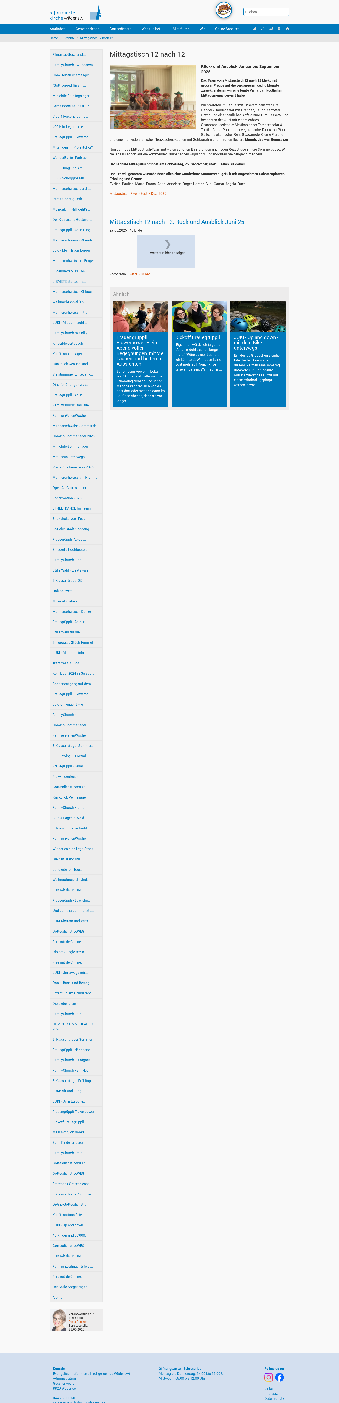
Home (54, 38)
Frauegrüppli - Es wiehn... (72, 900)
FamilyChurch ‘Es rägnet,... (73, 1060)
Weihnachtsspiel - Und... (71, 879)
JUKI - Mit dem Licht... (70, 322)
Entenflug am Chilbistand (72, 993)
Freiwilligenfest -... (66, 776)
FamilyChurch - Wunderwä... (74, 64)
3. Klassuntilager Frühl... (71, 828)
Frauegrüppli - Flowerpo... (72, 137)
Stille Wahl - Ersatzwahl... (72, 570)
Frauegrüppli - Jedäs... (69, 766)
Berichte (69, 38)
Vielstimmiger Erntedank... (73, 374)
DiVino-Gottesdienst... (69, 1204)
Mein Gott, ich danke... (70, 1132)
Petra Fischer (78, 1322)
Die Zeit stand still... (68, 859)
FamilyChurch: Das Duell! (72, 405)
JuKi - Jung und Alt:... (69, 168)
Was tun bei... (152, 28)
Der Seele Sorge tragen (70, 1287)
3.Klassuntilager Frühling (72, 1080)
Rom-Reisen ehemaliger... (72, 75)
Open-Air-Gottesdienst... (71, 487)
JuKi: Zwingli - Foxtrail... (71, 756)
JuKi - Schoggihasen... (70, 178)
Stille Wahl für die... (67, 632)
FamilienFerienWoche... (70, 838)
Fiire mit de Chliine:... (68, 941)
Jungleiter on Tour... (68, 869)
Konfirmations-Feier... (69, 1214)
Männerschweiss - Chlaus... (73, 291)
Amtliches (57, 28)
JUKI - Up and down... (69, 1225)
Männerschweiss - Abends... (74, 240)
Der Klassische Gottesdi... (72, 219)
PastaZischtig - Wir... (68, 199)
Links (268, 1388)
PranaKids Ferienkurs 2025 (73, 467)
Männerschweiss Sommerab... (76, 425)
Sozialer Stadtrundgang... (72, 529)
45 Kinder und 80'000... (70, 1235)
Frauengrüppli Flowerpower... (74, 1111)
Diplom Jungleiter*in (68, 951)
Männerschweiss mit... (70, 312)
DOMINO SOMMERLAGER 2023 (73, 1026)
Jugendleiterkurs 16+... (70, 271)
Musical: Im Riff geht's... (71, 209)
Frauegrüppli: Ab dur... (69, 539)
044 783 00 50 (64, 1398)
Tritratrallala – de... (67, 663)
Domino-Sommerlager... (70, 725)
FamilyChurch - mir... (68, 1153)
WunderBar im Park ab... (71, 157)
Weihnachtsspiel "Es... (69, 302)
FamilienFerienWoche (69, 415)
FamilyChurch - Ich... (68, 560)
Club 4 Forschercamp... (70, 116)
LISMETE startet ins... (69, 281)
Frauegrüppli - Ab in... (69, 395)
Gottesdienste (120, 28)
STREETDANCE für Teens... (73, 508)
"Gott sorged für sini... (69, 85)
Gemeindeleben (87, 28)
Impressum (273, 1393)
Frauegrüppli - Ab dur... (70, 621)
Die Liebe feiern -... (66, 1003)
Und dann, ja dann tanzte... (73, 910)
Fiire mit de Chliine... (68, 890)
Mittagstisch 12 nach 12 (96, 38)
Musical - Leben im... (68, 601)
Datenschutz (274, 1398)
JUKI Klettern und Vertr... (71, 921)
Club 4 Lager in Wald (68, 817)
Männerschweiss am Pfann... (75, 477)
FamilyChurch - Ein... (68, 1014)
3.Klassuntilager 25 (67, 580)
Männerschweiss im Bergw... (74, 260)
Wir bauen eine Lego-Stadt (73, 848)
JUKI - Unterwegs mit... (70, 972)
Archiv (57, 1297)
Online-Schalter (227, 28)
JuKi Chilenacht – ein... (70, 704)
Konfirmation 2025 (67, 498)
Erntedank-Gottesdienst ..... (73, 1183)
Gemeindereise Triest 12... (72, 106)
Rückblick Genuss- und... (71, 363)
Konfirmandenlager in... (70, 353)
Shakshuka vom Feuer (69, 518)
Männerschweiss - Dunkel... (73, 611)
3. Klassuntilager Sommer (72, 1039)
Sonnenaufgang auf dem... (73, 683)
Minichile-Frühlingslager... (72, 95)
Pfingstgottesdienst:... (70, 54)
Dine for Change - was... (71, 384)
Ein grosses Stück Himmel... (74, 642)
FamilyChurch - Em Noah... (73, 1070)
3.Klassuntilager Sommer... (73, 745)
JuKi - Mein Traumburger (71, 250)
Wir (202, 28)
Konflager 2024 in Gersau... (73, 673)
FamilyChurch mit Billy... (71, 333)
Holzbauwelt (62, 590)
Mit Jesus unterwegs (69, 456)
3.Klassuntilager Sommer (72, 1194)
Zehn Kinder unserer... (69, 1142)
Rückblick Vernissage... (70, 797)
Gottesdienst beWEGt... (70, 787)
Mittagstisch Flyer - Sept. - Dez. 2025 (138, 193)
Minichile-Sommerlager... (71, 446)
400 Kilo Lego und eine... (71, 126)
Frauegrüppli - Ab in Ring (71, 229)
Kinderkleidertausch (68, 343)
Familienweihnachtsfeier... (73, 1266)
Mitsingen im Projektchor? (73, 147)
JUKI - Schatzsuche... (69, 1101)
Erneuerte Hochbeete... (70, 549)
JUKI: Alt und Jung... (68, 1090)
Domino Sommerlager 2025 (74, 436)
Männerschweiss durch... (72, 188)
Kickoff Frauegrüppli (68, 1122)
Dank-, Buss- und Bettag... (72, 982)
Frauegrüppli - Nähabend (71, 1049)
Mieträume (181, 28)
